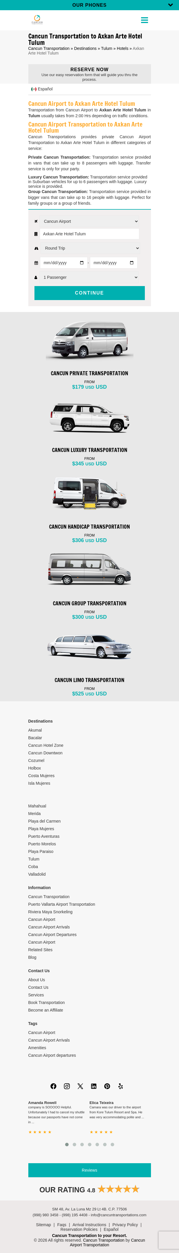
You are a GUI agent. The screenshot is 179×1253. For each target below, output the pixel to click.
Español (111, 1229)
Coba (33, 866)
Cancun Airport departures (52, 1055)
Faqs (61, 1224)
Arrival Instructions (89, 1224)
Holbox (34, 768)
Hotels (122, 48)
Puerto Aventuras (44, 836)
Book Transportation (46, 1002)
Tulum (106, 48)
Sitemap (43, 1224)
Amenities (37, 1047)
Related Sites (40, 949)
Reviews (89, 1170)
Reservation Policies (79, 1229)
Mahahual (37, 806)
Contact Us (38, 987)
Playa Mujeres (41, 828)
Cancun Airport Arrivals (49, 927)
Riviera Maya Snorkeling (50, 911)
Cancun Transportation (49, 48)
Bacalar (35, 737)
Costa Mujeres (41, 775)
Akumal (35, 730)
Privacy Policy (125, 1224)
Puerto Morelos (42, 844)
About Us (36, 979)
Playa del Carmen (44, 821)
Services (36, 995)
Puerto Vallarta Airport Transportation (61, 904)
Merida (34, 813)
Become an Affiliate (45, 1010)
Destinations (85, 48)
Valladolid (37, 874)
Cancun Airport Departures (52, 934)
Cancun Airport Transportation (107, 1242)
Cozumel (36, 760)
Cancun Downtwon (45, 753)
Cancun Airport (41, 919)
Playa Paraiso (40, 851)
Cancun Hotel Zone (46, 745)
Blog (32, 957)
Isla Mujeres (39, 783)
